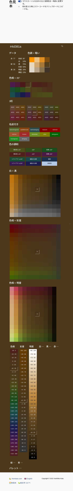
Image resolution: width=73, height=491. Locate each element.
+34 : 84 (23, 364)
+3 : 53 (23, 393)
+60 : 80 (33, 368)
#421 (56, 117)
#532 (34, 112)
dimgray (24, 139)
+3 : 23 (33, 425)
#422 (51, 117)
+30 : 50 (33, 397)
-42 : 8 (23, 443)
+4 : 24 (33, 421)
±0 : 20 (33, 432)
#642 (17, 107)
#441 (56, 107)
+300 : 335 (14, 450)
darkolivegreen (14, 129)
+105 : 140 (14, 404)
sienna (14, 134)
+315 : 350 (14, 453)
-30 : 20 (23, 432)
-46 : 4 (23, 446)
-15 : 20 (13, 354)
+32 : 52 (33, 393)
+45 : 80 (14, 389)
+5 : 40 (14, 375)
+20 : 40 (33, 407)
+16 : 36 (33, 411)
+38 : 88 (23, 361)
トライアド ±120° (17, 159)
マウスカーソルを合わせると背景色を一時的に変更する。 (42, 2)
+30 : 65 (14, 386)
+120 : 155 (14, 407)
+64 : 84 (33, 364)
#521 (39, 117)
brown (24, 134)
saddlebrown (24, 129)
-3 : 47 (23, 407)
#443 (46, 107)
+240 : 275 (14, 436)
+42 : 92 (23, 357)
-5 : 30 (14, 361)
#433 (46, 112)
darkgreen (55, 134)
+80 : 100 (33, 350)
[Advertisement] (37, 27)
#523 (29, 117)
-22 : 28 (23, 425)
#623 (12, 117)
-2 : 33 (14, 364)
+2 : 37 (14, 372)
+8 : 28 (33, 418)
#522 (34, 117)
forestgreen (14, 139)
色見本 (12, 483)
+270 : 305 (14, 443)
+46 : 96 (23, 354)
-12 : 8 (33, 450)
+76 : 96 (33, 354)
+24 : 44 (33, 404)
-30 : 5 (14, 350)
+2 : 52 (23, 397)
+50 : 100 (23, 350)
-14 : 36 (23, 418)
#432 (51, 112)
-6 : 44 (23, 411)
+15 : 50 (14, 382)
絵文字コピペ (24, 483)
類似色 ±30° (17, 150)
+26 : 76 (23, 372)
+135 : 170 (14, 411)
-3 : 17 (33, 439)
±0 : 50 (23, 400)
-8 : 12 (33, 446)
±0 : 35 (14, 368)
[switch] (20, 1)
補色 (49, 159)
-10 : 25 (13, 357)
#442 (51, 107)
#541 (39, 107)
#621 (22, 117)
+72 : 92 (33, 357)
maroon (44, 129)
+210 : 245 (14, 429)
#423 (46, 117)
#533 (29, 112)
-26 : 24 (23, 429)
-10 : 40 (23, 414)
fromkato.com (15, 479)
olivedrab (34, 134)
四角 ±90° (49, 150)
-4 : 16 (33, 443)
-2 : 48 (23, 404)
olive (44, 134)
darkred (55, 129)
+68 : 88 (33, 361)
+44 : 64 (33, 382)
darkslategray (34, 129)
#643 (12, 107)
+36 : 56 (33, 389)
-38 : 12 (23, 439)
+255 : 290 (14, 439)
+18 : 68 (23, 379)
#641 (22, 107)
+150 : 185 (14, 414)
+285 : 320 (14, 446)
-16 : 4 (33, 453)
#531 (39, 112)
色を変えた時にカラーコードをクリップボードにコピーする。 (42, 8)
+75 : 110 (14, 397)
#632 (17, 112)
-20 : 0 (33, 457)
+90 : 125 (14, 400)
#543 (29, 107)
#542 (34, 107)
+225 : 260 (14, 432)
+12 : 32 (33, 414)
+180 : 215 (14, 421)
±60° (33, 150)
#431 (56, 112)
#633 (12, 112)
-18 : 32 (23, 421)
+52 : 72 (33, 375)
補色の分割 (33, 159)
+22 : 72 (23, 375)
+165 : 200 (14, 418)
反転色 (49, 163)
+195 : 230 (14, 425)
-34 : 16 (23, 436)
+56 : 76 (33, 372)
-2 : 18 (33, 436)
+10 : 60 (23, 386)
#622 (17, 117)
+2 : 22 (33, 429)
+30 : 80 (23, 368)
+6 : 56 (23, 389)
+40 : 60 (33, 386)
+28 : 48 (33, 400)
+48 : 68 (33, 379)
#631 (22, 112)
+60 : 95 (14, 393)
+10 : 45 (14, 379)
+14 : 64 (23, 382)
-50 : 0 (23, 450)
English (28, 479)
